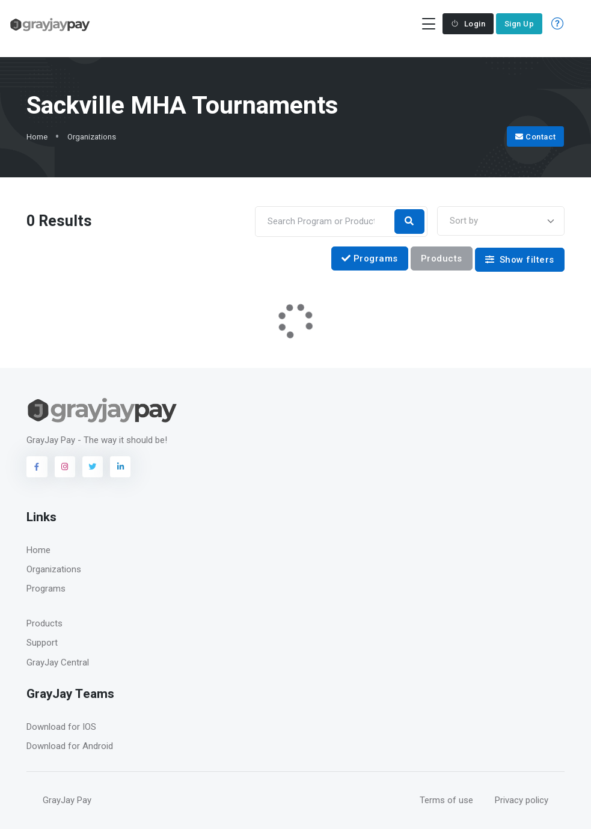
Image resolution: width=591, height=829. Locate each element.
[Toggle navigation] (428, 23)
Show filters (519, 259)
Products (441, 258)
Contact (535, 136)
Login (468, 23)
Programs (369, 258)
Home (36, 136)
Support (42, 642)
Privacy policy (521, 800)
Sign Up (519, 23)
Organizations (91, 136)
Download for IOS (61, 726)
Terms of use (446, 800)
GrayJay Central (57, 662)
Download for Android (69, 746)
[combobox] (501, 221)
